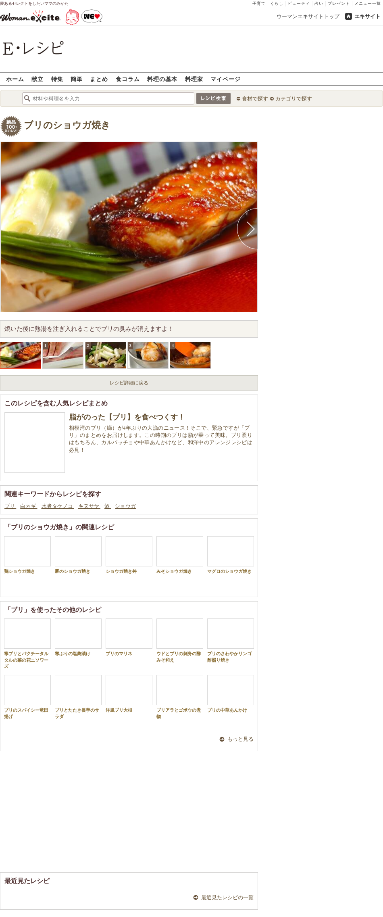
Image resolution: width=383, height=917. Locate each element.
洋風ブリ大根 (129, 693)
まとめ (99, 79)
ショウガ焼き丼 (129, 555)
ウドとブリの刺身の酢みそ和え (179, 640)
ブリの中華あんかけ (230, 693)
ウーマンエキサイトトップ (308, 16)
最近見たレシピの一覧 (227, 897)
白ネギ (28, 506)
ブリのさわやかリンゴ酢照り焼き (230, 640)
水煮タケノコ (58, 506)
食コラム (128, 79)
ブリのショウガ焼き (67, 125)
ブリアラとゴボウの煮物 (179, 697)
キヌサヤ (89, 506)
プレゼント (339, 3)
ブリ (10, 506)
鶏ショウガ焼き (27, 555)
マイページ (225, 79)
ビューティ (299, 3)
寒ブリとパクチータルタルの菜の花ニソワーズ (27, 643)
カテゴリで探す (293, 99)
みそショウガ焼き (179, 555)
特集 (57, 79)
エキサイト (367, 16)
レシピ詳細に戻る (129, 383)
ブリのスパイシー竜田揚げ (27, 697)
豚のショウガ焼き (78, 555)
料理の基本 (162, 79)
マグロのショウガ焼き (230, 555)
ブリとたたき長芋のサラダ (78, 697)
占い (318, 3)
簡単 (77, 79)
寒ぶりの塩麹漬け (78, 637)
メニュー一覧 (367, 3)
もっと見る (240, 739)
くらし (276, 3)
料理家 (194, 79)
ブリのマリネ (129, 637)
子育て (259, 3)
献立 (37, 79)
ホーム (15, 79)
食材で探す (255, 99)
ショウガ (125, 506)
